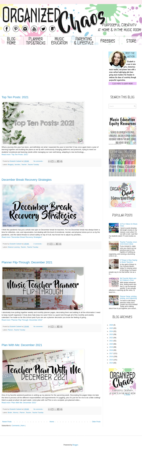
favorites (18, 164)
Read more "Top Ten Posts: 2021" (15, 154)
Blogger (75, 445)
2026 (111, 325)
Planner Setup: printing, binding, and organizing (128, 297)
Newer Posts (6, 422)
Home (52, 422)
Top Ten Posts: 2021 (15, 97)
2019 (111, 347)
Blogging (11, 164)
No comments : (39, 161)
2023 (111, 334)
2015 (111, 360)
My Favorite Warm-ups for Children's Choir (128, 279)
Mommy (16, 412)
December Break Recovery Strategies (27, 179)
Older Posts (96, 422)
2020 (111, 344)
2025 (111, 328)
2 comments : (38, 244)
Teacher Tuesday (33, 164)
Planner (10, 330)
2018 (111, 350)
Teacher (24, 164)
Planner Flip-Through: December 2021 (27, 262)
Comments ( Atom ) (18, 426)
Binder (10, 412)
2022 (111, 338)
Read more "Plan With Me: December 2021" (19, 403)
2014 (111, 363)
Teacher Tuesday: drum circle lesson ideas (128, 243)
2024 (111, 331)
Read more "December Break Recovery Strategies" (22, 237)
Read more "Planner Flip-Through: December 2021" (22, 320)
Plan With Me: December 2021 (22, 345)
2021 (111, 341)
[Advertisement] (51, 74)
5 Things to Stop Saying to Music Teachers (128, 261)
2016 (111, 356)
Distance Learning (14, 247)
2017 (111, 353)
